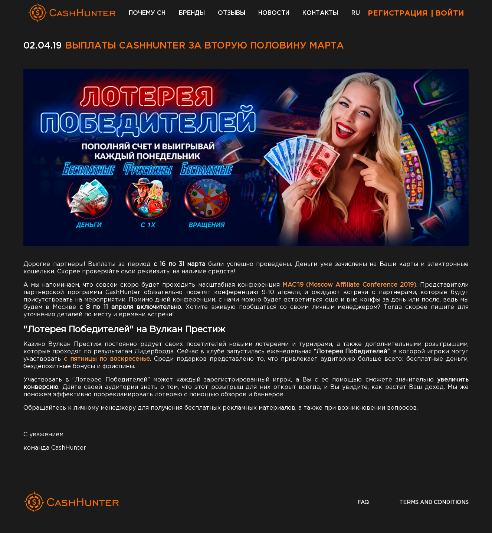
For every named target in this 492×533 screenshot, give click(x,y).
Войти (449, 13)
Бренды (192, 13)
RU (355, 13)
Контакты (320, 13)
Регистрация (398, 13)
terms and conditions (434, 502)
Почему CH (147, 13)
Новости (273, 13)
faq (363, 502)
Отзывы (231, 13)
